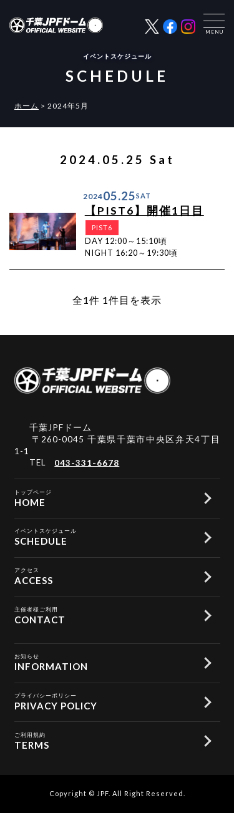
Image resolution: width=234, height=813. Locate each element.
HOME (103, 497)
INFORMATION (103, 661)
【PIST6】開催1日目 (144, 210)
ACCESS (103, 575)
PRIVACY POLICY (103, 700)
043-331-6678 (86, 462)
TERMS (103, 740)
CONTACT (103, 614)
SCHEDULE (103, 536)
